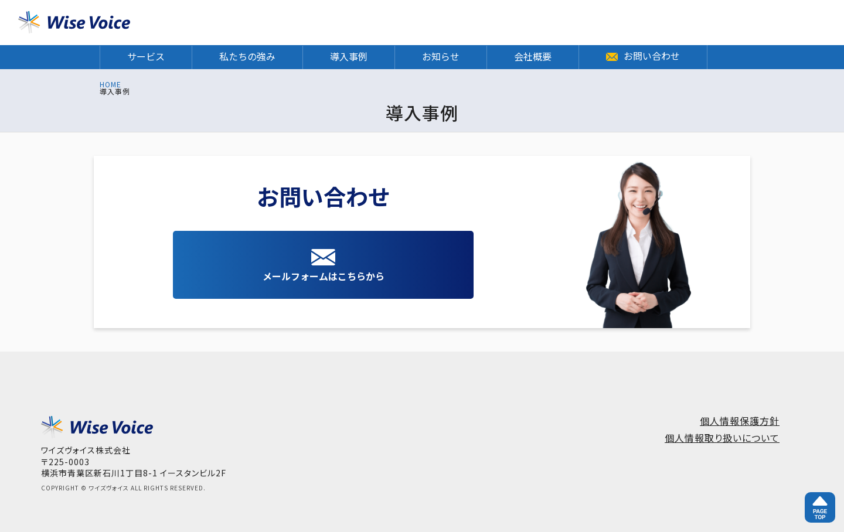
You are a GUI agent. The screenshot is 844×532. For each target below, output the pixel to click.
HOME (110, 84)
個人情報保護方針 (740, 421)
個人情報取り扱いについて (722, 438)
